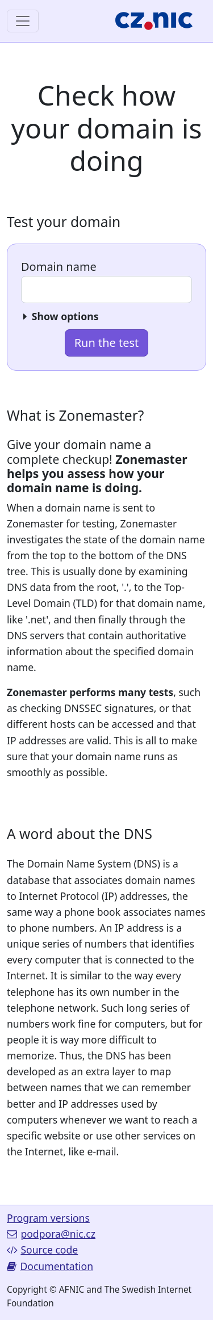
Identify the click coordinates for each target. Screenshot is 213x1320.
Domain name (59, 266)
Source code (42, 1249)
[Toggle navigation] (23, 21)
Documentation (50, 1266)
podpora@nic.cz (51, 1234)
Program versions (48, 1218)
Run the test (106, 342)
